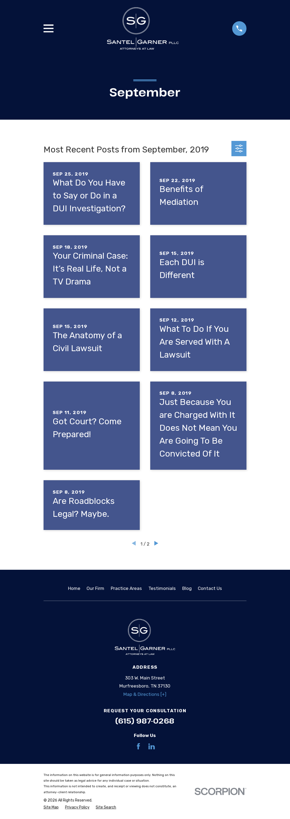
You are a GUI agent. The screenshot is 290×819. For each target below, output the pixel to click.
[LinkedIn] (151, 746)
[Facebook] (138, 746)
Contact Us (210, 588)
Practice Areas (126, 588)
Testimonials (162, 588)
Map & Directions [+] (144, 694)
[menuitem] (51, 807)
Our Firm (95, 588)
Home (74, 588)
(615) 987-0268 (144, 721)
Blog (187, 588)
